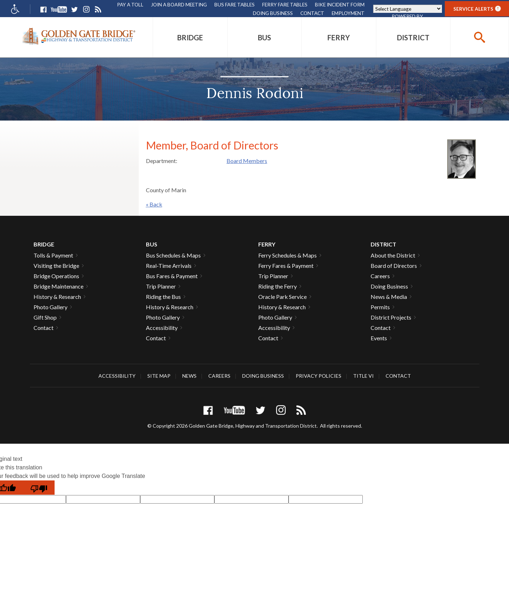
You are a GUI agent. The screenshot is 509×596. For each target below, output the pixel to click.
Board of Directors (394, 265)
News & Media (389, 296)
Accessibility (162, 327)
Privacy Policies (318, 376)
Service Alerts (477, 9)
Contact (312, 13)
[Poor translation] (39, 487)
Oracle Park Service (282, 296)
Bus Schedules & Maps (173, 255)
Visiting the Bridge (56, 265)
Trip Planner (161, 286)
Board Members (246, 160)
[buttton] (479, 37)
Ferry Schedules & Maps (287, 255)
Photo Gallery (50, 307)
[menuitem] (190, 37)
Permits (380, 307)
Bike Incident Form (340, 4)
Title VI (363, 376)
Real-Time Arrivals (169, 265)
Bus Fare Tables (234, 4)
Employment (348, 13)
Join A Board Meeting (179, 4)
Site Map (158, 376)
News (189, 376)
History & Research (57, 296)
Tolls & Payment (53, 255)
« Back (154, 204)
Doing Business (273, 13)
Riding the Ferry (277, 286)
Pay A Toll (130, 4)
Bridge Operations (56, 275)
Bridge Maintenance (58, 286)
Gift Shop (45, 317)
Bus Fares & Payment (172, 275)
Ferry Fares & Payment (286, 265)
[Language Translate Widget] (407, 9)
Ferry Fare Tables (284, 4)
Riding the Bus (163, 296)
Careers (380, 275)
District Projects (391, 317)
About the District (393, 255)
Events (379, 338)
